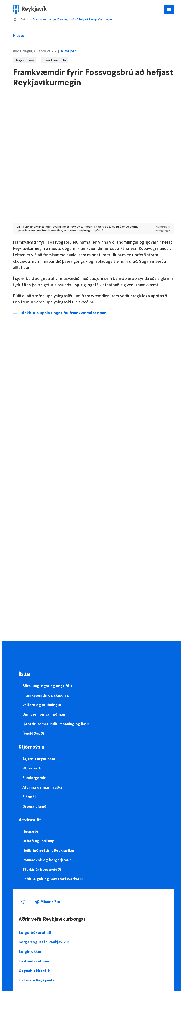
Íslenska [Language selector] (23, 901)
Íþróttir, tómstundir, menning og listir (55, 723)
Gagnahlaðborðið (34, 970)
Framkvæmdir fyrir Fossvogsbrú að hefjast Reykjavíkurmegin (72, 19)
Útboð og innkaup (38, 840)
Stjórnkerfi (31, 768)
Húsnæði (30, 831)
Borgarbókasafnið (35, 932)
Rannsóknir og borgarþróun (46, 859)
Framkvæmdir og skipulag (45, 695)
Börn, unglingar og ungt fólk (47, 685)
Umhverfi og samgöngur (44, 714)
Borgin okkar (30, 951)
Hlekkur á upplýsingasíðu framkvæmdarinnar (63, 313)
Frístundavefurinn (34, 961)
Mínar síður (50, 901)
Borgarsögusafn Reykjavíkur (44, 942)
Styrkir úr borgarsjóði (41, 869)
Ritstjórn (68, 51)
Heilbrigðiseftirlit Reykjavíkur (48, 850)
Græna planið (34, 806)
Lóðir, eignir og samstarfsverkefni (52, 878)
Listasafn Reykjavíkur (38, 980)
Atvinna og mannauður (42, 787)
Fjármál (29, 796)
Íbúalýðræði (33, 733)
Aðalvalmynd (169, 9)
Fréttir (25, 19)
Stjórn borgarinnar (38, 758)
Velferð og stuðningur (41, 704)
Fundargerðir (34, 777)
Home (15, 19)
